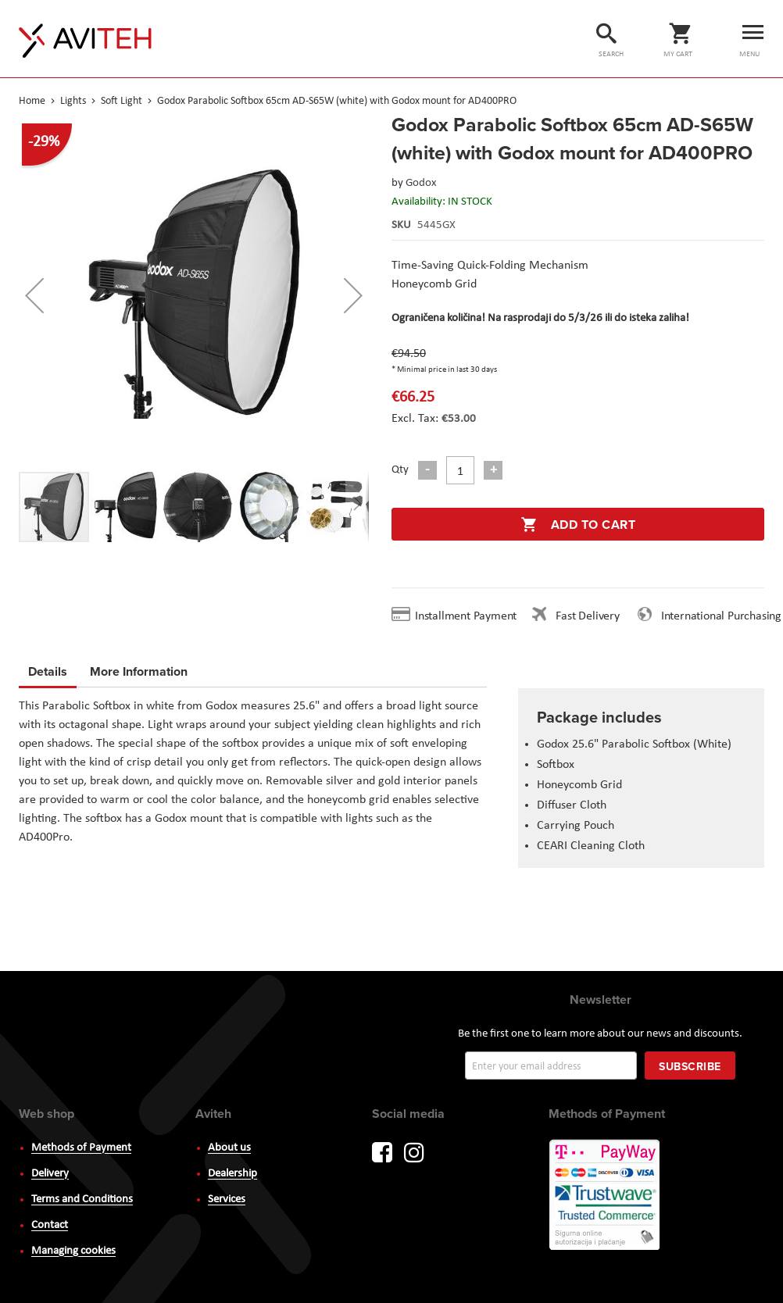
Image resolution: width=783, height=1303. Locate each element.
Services (226, 1199)
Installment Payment (469, 616)
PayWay (606, 1196)
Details (47, 671)
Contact (49, 1225)
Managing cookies (73, 1251)
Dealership (232, 1174)
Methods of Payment (81, 1148)
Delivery (50, 1174)
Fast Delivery (587, 616)
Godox (421, 183)
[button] (34, 295)
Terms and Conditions (82, 1199)
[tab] (48, 674)
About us (229, 1148)
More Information (139, 669)
